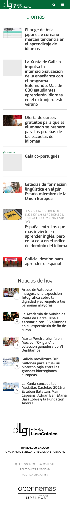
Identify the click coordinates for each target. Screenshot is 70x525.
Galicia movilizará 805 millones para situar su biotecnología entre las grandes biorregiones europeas (41, 367)
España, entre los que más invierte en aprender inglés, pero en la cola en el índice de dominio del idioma (46, 236)
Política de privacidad (35, 469)
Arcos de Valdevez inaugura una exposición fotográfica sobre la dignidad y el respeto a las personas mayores (43, 297)
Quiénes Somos (25, 464)
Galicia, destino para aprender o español (44, 261)
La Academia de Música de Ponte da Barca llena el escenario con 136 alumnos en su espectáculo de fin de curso (44, 322)
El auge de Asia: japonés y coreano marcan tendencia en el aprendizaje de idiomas (44, 39)
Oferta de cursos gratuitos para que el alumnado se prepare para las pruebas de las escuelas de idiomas (45, 129)
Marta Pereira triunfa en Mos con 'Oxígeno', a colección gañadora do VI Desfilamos (42, 344)
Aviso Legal (47, 464)
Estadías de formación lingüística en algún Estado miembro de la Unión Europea (46, 191)
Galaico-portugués (42, 156)
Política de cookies (35, 474)
